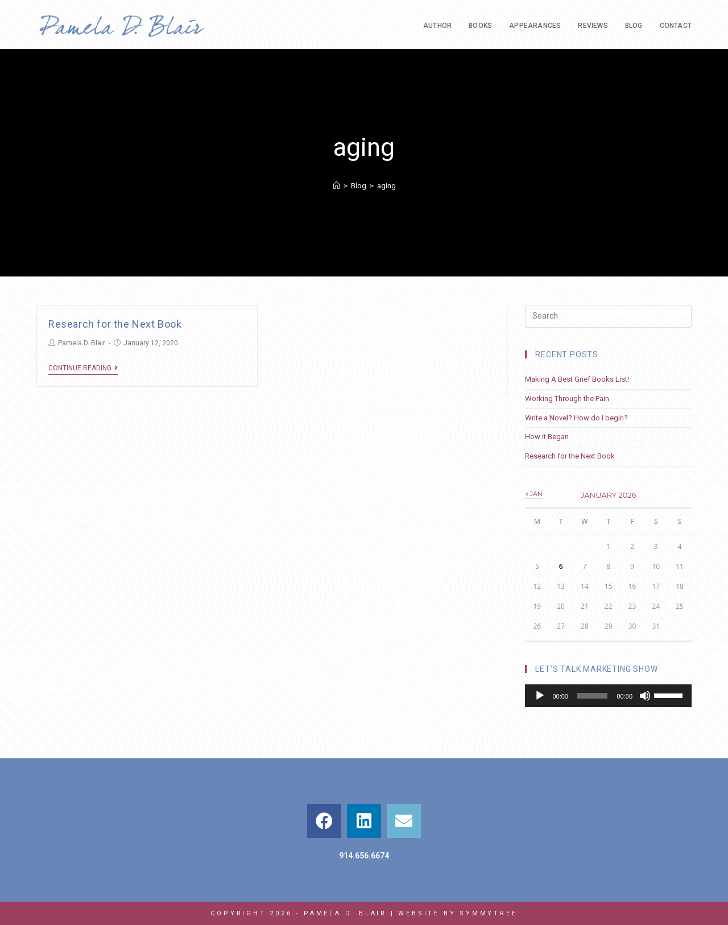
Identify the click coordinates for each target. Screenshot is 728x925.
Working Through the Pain (567, 398)
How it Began (547, 436)
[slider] (592, 696)
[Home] (336, 185)
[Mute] (645, 695)
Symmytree (488, 913)
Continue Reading (83, 368)
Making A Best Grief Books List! (577, 379)
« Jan (533, 494)
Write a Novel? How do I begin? (576, 418)
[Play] (539, 695)
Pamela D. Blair (81, 343)
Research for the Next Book (115, 324)
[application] (608, 695)
